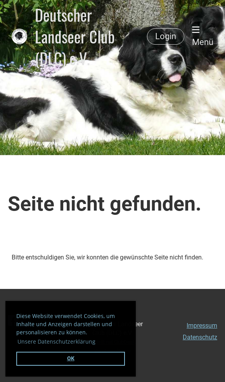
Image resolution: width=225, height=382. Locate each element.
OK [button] (70, 358)
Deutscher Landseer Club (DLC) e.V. (75, 36)
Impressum (202, 325)
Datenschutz (200, 337)
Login (165, 36)
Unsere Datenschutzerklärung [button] (56, 341)
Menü (202, 36)
